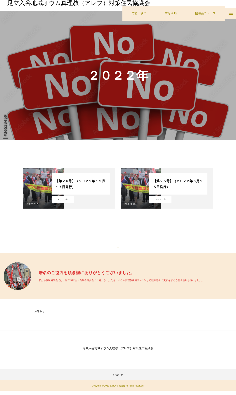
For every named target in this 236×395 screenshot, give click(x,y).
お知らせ (39, 315)
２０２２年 (62, 203)
